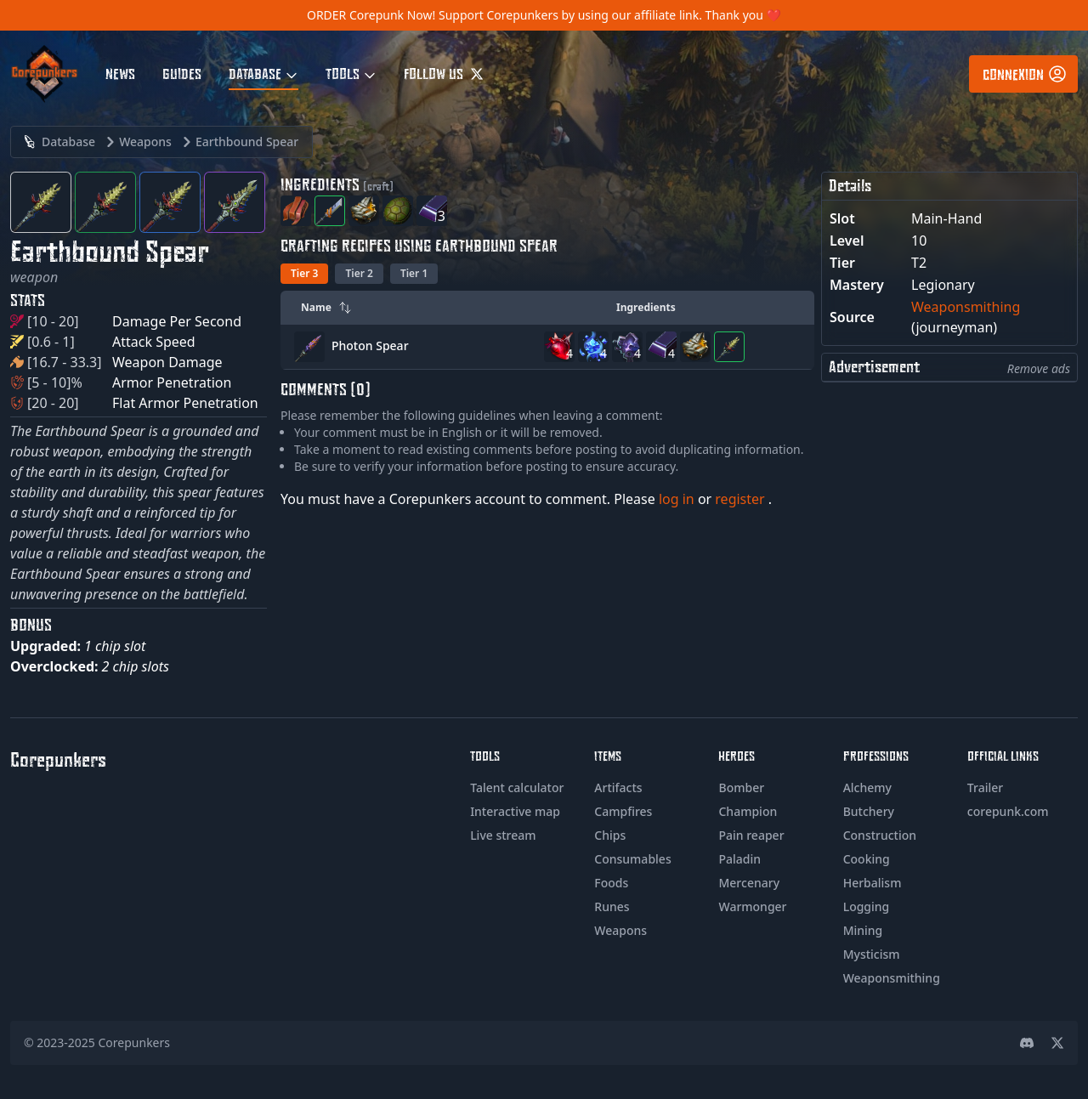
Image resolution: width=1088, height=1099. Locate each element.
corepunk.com (1008, 811)
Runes (611, 906)
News (120, 73)
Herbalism (872, 883)
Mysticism (871, 954)
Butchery (868, 811)
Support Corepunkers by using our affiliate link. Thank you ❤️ (610, 15)
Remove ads (1038, 368)
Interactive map (515, 811)
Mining (863, 930)
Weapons (620, 930)
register (741, 499)
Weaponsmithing (965, 306)
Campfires (623, 811)
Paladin (739, 859)
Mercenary (748, 883)
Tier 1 (414, 273)
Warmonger (752, 906)
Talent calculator (517, 787)
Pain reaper (751, 835)
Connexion (1025, 74)
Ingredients (646, 307)
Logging (866, 906)
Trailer (985, 787)
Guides (181, 73)
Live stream (503, 835)
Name (326, 307)
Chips (610, 835)
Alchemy (867, 787)
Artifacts (618, 787)
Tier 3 (304, 273)
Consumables (632, 859)
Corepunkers (135, 1042)
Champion (747, 811)
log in (678, 499)
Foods (611, 883)
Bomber (741, 787)
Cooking (866, 859)
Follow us (444, 73)
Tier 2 (358, 273)
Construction (879, 835)
